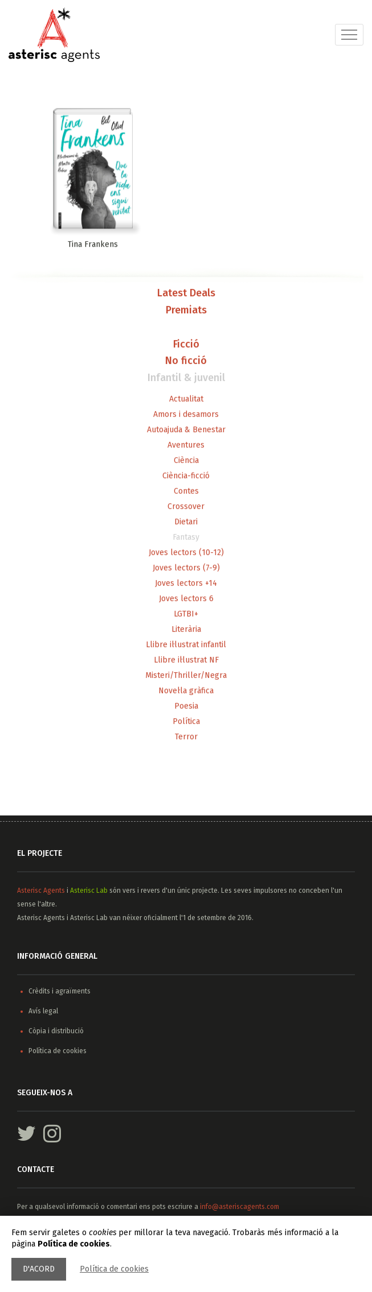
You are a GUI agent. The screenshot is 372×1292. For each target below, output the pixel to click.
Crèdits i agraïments (59, 991)
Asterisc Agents (41, 891)
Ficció (186, 344)
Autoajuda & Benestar (186, 430)
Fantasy (186, 538)
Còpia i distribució (56, 1031)
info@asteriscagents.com (239, 1207)
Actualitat (186, 399)
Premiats (186, 311)
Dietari (186, 522)
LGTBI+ (186, 614)
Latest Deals (186, 294)
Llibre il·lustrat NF (186, 660)
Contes (186, 491)
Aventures (186, 445)
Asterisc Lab (89, 891)
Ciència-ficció (186, 476)
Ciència (186, 461)
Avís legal (43, 1011)
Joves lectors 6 (186, 599)
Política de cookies (114, 1269)
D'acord (39, 1269)
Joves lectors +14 (186, 584)
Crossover (186, 507)
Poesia (186, 706)
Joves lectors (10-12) (186, 553)
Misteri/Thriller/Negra (186, 676)
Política (186, 722)
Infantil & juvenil (186, 378)
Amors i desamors (186, 415)
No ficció (186, 361)
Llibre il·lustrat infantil (186, 645)
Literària (186, 630)
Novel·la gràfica (186, 691)
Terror (186, 737)
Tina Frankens (93, 245)
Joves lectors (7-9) (186, 568)
